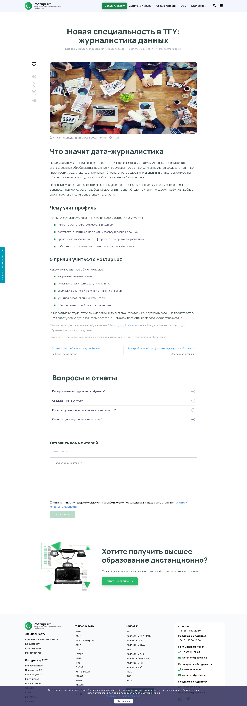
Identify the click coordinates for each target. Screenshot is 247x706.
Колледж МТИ (135, 663)
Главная (70, 48)
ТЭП (129, 676)
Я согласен (123, 701)
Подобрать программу (3, 265)
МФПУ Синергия (85, 640)
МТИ (78, 645)
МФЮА (79, 676)
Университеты (84, 626)
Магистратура (33, 653)
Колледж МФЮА (136, 645)
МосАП (80, 685)
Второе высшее (34, 665)
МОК (129, 671)
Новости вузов (123, 24)
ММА (78, 658)
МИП (78, 636)
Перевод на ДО (33, 670)
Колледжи (198, 5)
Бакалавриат (32, 644)
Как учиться (32, 679)
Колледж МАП (134, 667)
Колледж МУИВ (135, 654)
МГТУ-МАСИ (83, 671)
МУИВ (79, 680)
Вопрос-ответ (33, 683)
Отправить (62, 514)
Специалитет (33, 648)
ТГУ (78, 649)
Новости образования (91, 48)
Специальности (167, 5)
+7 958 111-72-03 (191, 652)
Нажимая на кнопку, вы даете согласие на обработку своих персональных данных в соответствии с (112, 502)
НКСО (130, 680)
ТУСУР (79, 667)
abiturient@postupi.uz (194, 657)
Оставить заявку (115, 5)
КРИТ (130, 649)
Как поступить (33, 674)
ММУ (78, 631)
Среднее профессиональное (41, 639)
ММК (129, 631)
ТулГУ (79, 654)
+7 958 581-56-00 (191, 669)
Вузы (185, 5)
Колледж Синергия (138, 658)
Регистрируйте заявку (124, 325)
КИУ (78, 663)
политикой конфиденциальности (123, 695)
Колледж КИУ (134, 640)
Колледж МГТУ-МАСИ (139, 636)
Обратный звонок (120, 581)
